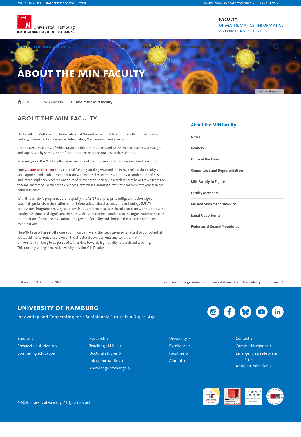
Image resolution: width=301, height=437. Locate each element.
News (195, 152)
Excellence (178, 361)
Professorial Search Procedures (215, 241)
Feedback (169, 297)
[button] (229, 3)
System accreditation (275, 407)
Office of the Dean (205, 174)
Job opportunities (104, 376)
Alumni (175, 376)
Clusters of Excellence (41, 185)
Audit (228, 405)
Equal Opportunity (206, 230)
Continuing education (36, 368)
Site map (274, 297)
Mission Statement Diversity (213, 219)
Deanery (197, 163)
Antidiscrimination (252, 381)
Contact (242, 353)
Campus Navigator (252, 361)
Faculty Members (204, 208)
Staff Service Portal (60, 3)
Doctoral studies (103, 368)
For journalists (29, 3)
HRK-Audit (252, 405)
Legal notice (192, 297)
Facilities (248, 46)
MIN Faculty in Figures (208, 197)
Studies (90, 46)
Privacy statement (221, 297)
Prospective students (35, 361)
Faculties (177, 368)
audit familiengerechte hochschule (211, 409)
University (178, 353)
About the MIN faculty (44, 46)
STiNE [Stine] (82, 3)
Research (121, 46)
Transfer (153, 46)
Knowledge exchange (108, 383)
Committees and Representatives (217, 185)
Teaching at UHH (103, 361)
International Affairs (201, 46)
